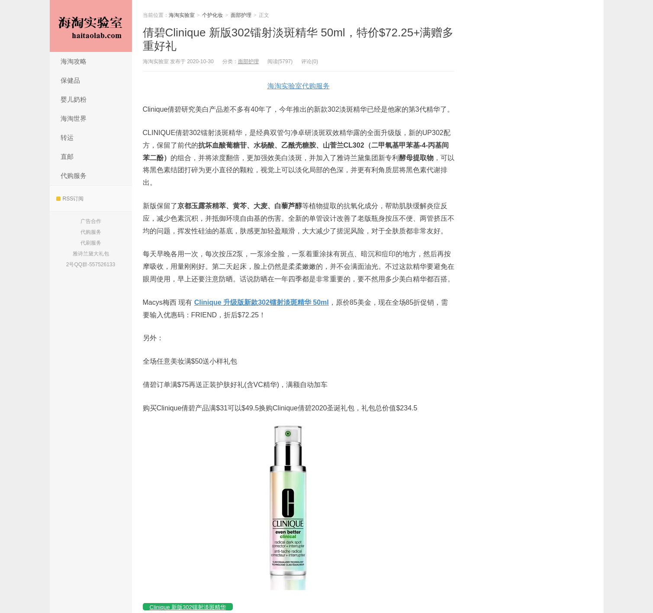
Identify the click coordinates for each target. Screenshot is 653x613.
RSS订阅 (70, 199)
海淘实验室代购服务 (298, 86)
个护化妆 (212, 15)
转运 (67, 137)
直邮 (67, 156)
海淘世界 (74, 118)
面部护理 (241, 15)
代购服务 (74, 175)
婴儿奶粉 (74, 99)
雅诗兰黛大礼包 (91, 254)
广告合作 (90, 221)
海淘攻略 (74, 61)
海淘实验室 (91, 26)
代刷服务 (90, 243)
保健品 (70, 80)
